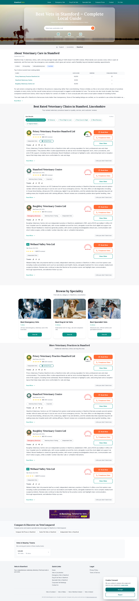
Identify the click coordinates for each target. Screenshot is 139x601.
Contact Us (55, 585)
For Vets (120, 2)
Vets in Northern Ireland (75, 592)
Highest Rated (32, 123)
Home (49, 2)
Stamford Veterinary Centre (23, 80)
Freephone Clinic (103, 138)
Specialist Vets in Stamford (60, 580)
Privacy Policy (94, 570)
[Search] (92, 28)
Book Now (103, 132)
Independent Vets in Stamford (69, 532)
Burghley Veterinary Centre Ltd (24, 83)
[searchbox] (68, 28)
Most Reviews (96, 120)
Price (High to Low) (65, 120)
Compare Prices (100, 2)
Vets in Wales (62, 592)
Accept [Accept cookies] (120, 589)
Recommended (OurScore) (36, 120)
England (61, 47)
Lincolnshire (70, 47)
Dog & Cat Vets (73, 2)
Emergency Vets (60, 2)
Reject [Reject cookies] (120, 595)
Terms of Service (95, 572)
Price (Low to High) (81, 120)
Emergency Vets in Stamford (60, 575)
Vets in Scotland (50, 592)
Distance (51, 120)
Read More (18, 100)
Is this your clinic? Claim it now (104, 160)
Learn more (124, 585)
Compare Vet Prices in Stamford (25, 532)
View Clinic (103, 143)
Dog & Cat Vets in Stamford (60, 577)
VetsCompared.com (91, 597)
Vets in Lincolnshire (57, 572)
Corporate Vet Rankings (59, 582)
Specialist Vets (86, 2)
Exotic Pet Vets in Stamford (47, 532)
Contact (111, 2)
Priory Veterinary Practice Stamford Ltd (27, 76)
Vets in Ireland (89, 592)
